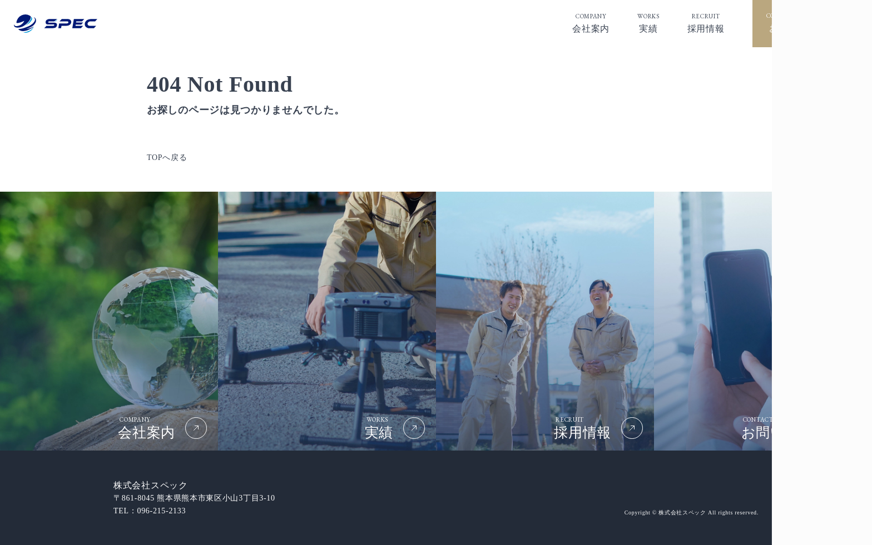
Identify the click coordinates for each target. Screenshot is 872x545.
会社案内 (591, 22)
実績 (648, 22)
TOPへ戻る (167, 157)
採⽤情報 (706, 22)
